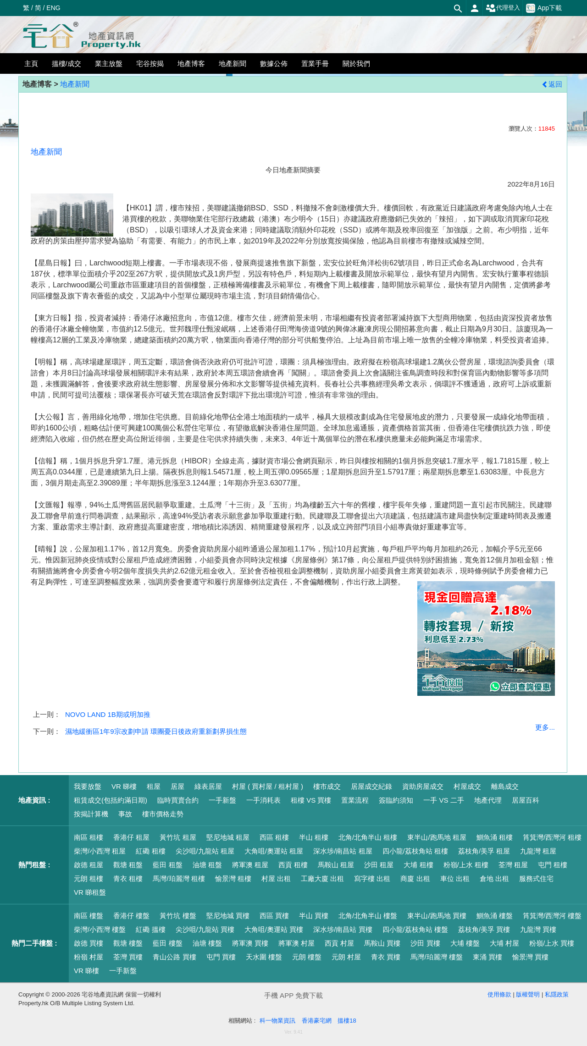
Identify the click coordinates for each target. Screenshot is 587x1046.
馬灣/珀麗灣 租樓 (179, 878)
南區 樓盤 (88, 915)
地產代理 (488, 800)
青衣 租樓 (128, 878)
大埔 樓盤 (465, 943)
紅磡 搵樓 (150, 929)
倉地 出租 (494, 878)
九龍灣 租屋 (538, 851)
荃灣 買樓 (128, 957)
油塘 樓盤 (207, 943)
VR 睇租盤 (90, 892)
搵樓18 (347, 1020)
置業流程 (355, 800)
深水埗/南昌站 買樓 (342, 929)
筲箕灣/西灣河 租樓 (552, 837)
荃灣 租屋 (513, 865)
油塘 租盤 (207, 865)
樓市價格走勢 (162, 814)
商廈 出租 (415, 878)
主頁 (31, 63)
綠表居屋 (208, 786)
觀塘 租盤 (128, 865)
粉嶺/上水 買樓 (551, 943)
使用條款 (499, 994)
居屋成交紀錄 (371, 786)
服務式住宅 (536, 878)
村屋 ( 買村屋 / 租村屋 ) (267, 786)
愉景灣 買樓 (530, 957)
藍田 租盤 (167, 865)
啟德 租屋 (88, 865)
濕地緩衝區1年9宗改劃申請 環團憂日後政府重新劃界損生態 (156, 731)
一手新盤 (222, 800)
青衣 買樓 (385, 957)
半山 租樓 (313, 837)
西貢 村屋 (339, 943)
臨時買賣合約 (178, 800)
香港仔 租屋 (131, 837)
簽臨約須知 (396, 800)
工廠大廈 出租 (322, 878)
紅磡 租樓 (150, 851)
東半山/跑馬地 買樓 (436, 915)
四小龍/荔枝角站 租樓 (415, 851)
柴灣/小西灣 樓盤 (100, 929)
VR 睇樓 (124, 786)
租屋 (154, 786)
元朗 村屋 (346, 957)
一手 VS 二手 (443, 800)
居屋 (177, 786)
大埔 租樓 (418, 865)
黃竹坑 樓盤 (178, 915)
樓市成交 (327, 786)
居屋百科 (525, 800)
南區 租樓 (88, 837)
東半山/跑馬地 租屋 (436, 837)
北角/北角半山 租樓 (367, 837)
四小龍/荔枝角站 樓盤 (415, 929)
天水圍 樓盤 (264, 957)
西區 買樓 (274, 915)
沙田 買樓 (425, 943)
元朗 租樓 (88, 878)
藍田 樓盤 (167, 943)
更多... (545, 727)
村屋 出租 (276, 878)
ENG (53, 7)
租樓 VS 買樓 (311, 800)
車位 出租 (455, 878)
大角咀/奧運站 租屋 (273, 851)
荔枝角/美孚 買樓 (484, 929)
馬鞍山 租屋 (336, 865)
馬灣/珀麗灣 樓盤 (436, 957)
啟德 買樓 (88, 943)
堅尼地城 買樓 (227, 915)
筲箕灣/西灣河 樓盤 (552, 915)
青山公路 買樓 (174, 957)
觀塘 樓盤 (128, 943)
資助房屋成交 (422, 786)
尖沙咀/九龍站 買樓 (205, 929)
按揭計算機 (91, 814)
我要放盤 (87, 786)
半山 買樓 (313, 915)
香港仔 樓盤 (131, 915)
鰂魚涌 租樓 (494, 837)
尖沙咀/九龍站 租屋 (205, 851)
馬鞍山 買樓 (382, 943)
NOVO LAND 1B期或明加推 (107, 714)
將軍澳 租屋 (250, 865)
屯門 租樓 (552, 865)
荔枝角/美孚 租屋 (484, 851)
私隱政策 (557, 994)
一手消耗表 (263, 800)
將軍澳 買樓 (250, 943)
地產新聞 (74, 84)
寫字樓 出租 (372, 878)
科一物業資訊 (277, 1020)
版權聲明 (528, 994)
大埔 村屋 (504, 943)
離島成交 (505, 786)
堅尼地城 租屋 (227, 837)
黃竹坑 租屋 (178, 837)
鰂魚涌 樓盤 (494, 915)
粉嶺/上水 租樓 (465, 865)
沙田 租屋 (378, 865)
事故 (125, 814)
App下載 (544, 8)
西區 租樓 (274, 837)
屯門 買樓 (221, 957)
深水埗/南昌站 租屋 (342, 851)
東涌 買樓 (487, 957)
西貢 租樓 (293, 865)
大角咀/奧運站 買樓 (273, 929)
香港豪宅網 (317, 1020)
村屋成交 (467, 786)
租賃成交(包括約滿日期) (110, 800)
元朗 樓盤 (306, 957)
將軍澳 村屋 (296, 943)
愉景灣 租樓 (233, 878)
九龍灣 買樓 (538, 929)
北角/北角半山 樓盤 (367, 915)
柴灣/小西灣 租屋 (100, 851)
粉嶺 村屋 (88, 957)
